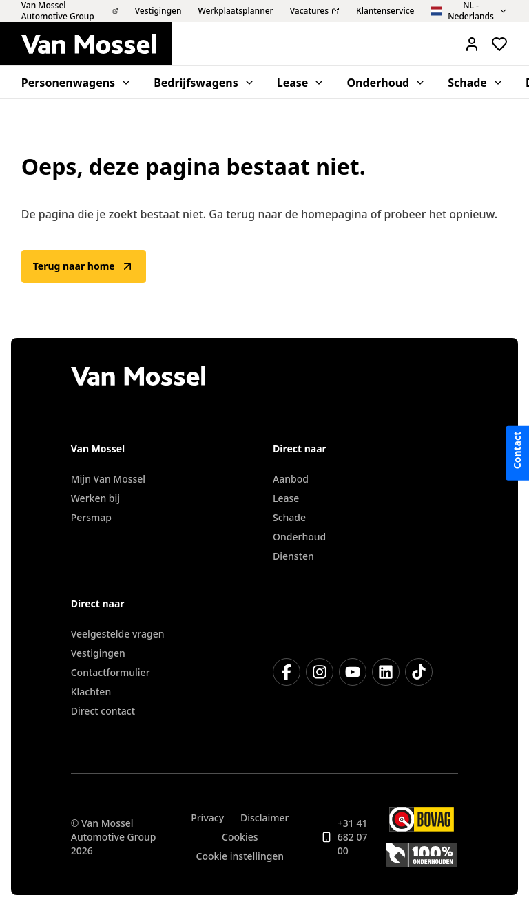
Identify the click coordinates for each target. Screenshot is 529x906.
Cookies (240, 836)
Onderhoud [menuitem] (386, 82)
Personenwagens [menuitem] (76, 82)
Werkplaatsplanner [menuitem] (235, 11)
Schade (289, 517)
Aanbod (291, 478)
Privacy (207, 817)
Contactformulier (110, 672)
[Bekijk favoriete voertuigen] (499, 44)
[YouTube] (352, 672)
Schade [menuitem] (476, 82)
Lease (286, 498)
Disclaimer (264, 817)
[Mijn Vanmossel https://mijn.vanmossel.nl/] (472, 44)
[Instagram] (319, 672)
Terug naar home (83, 266)
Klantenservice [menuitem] (385, 11)
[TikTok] (419, 672)
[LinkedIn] (386, 672)
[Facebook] (286, 672)
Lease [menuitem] (301, 82)
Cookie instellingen (240, 856)
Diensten (293, 555)
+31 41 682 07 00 (344, 837)
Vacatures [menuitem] (315, 11)
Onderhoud (299, 536)
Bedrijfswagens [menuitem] (204, 82)
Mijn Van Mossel (108, 478)
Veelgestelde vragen (118, 633)
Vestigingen (98, 653)
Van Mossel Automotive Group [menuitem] (69, 11)
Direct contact (103, 710)
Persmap (91, 517)
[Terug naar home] (96, 44)
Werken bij (95, 498)
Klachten (91, 691)
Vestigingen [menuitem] (158, 11)
